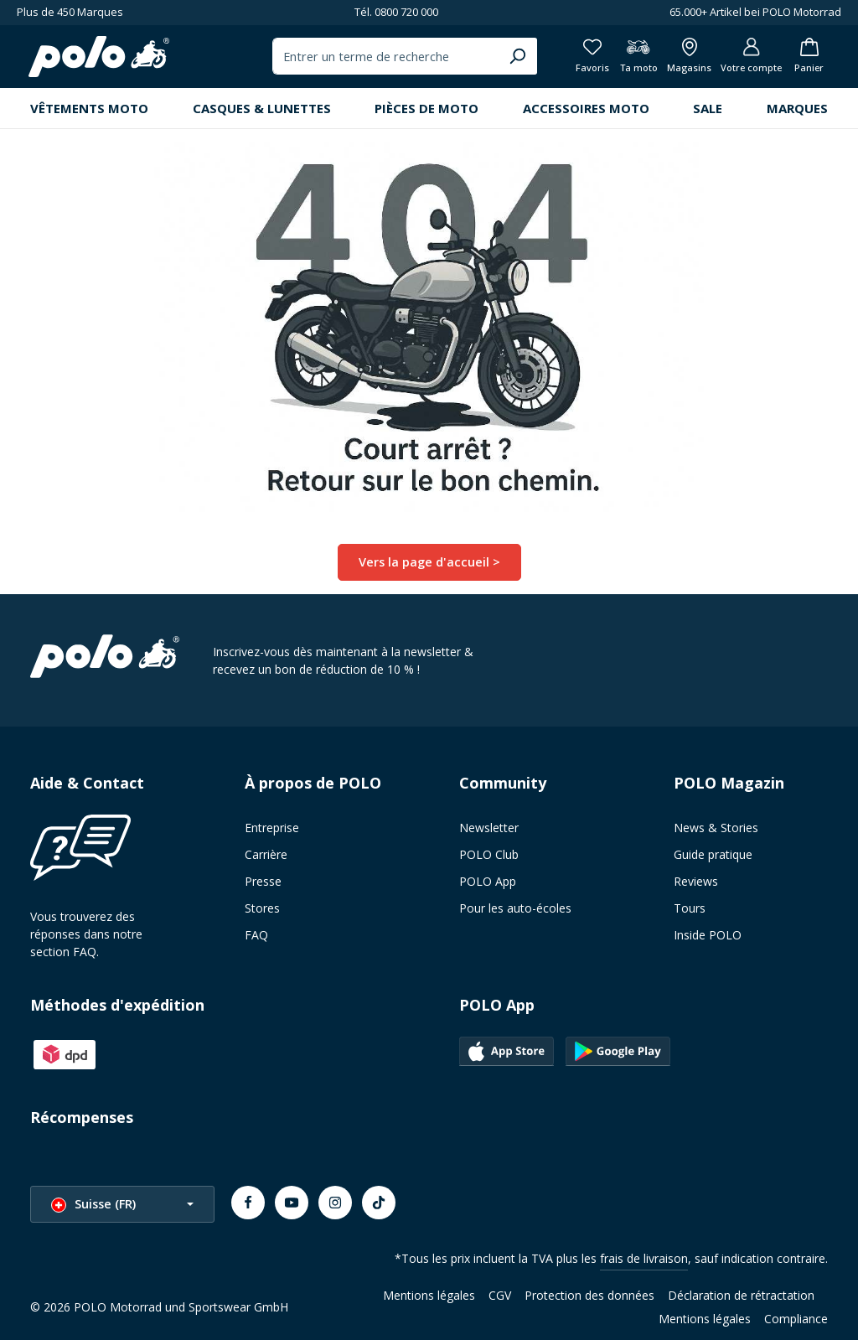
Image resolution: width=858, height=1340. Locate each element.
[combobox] (373, 58)
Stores (262, 910)
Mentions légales (429, 1298)
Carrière (266, 857)
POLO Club (489, 857)
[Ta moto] (628, 58)
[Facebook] (248, 1205)
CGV (499, 1298)
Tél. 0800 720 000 (396, 11)
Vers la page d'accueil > (429, 565)
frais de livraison (644, 1261)
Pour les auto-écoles (515, 910)
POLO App (487, 884)
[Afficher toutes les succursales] (681, 58)
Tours (690, 910)
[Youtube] (291, 1205)
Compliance (796, 1321)
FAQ (256, 937)
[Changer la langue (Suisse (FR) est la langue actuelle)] (122, 1207)
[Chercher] (504, 58)
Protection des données (589, 1298)
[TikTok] (378, 1205)
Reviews (696, 884)
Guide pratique (713, 857)
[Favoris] (579, 58)
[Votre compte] (745, 58)
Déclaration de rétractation (741, 1298)
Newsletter (489, 830)
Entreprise (272, 830)
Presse (263, 884)
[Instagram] (335, 1205)
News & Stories (716, 830)
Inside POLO (708, 937)
